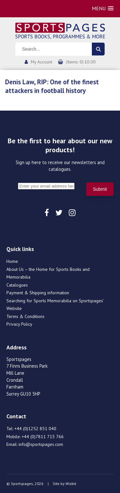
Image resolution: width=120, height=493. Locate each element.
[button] (103, 8)
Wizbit (71, 483)
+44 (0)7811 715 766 (43, 436)
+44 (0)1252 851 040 (35, 428)
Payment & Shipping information (37, 293)
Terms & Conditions (25, 316)
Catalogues (17, 285)
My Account (41, 62)
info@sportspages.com (41, 444)
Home (12, 261)
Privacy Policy (19, 324)
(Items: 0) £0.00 (81, 62)
